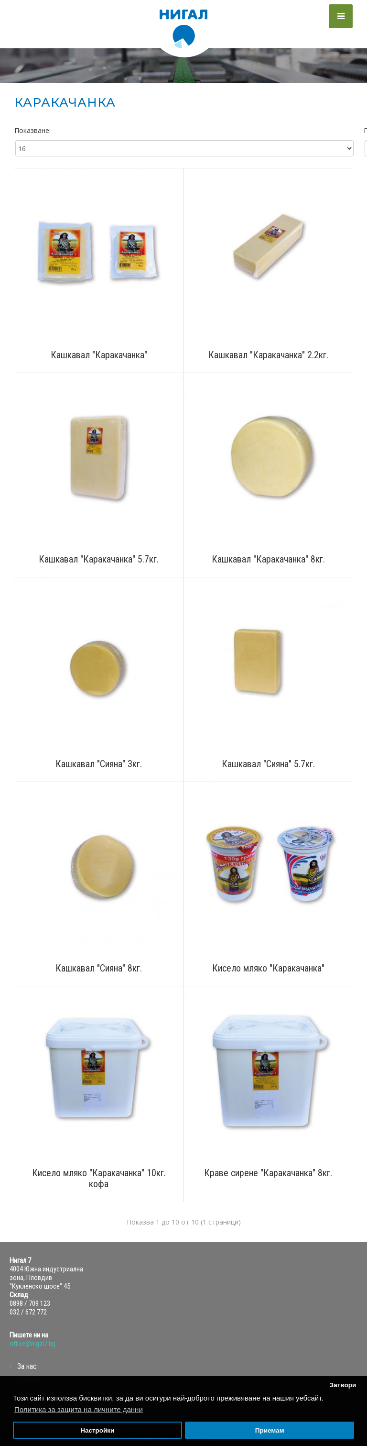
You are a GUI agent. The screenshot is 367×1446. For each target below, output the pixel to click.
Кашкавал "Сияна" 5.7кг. (268, 764)
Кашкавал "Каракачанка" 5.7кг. (99, 559)
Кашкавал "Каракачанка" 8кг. (268, 559)
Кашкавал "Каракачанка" (99, 355)
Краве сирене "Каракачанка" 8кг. (268, 1173)
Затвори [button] (343, 1385)
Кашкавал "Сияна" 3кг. (98, 764)
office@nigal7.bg (32, 1343)
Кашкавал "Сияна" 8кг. (98, 968)
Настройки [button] (97, 1430)
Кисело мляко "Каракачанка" (268, 968)
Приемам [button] (269, 1430)
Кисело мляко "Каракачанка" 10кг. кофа (99, 1179)
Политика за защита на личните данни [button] (78, 1409)
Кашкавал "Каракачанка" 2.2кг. (268, 355)
